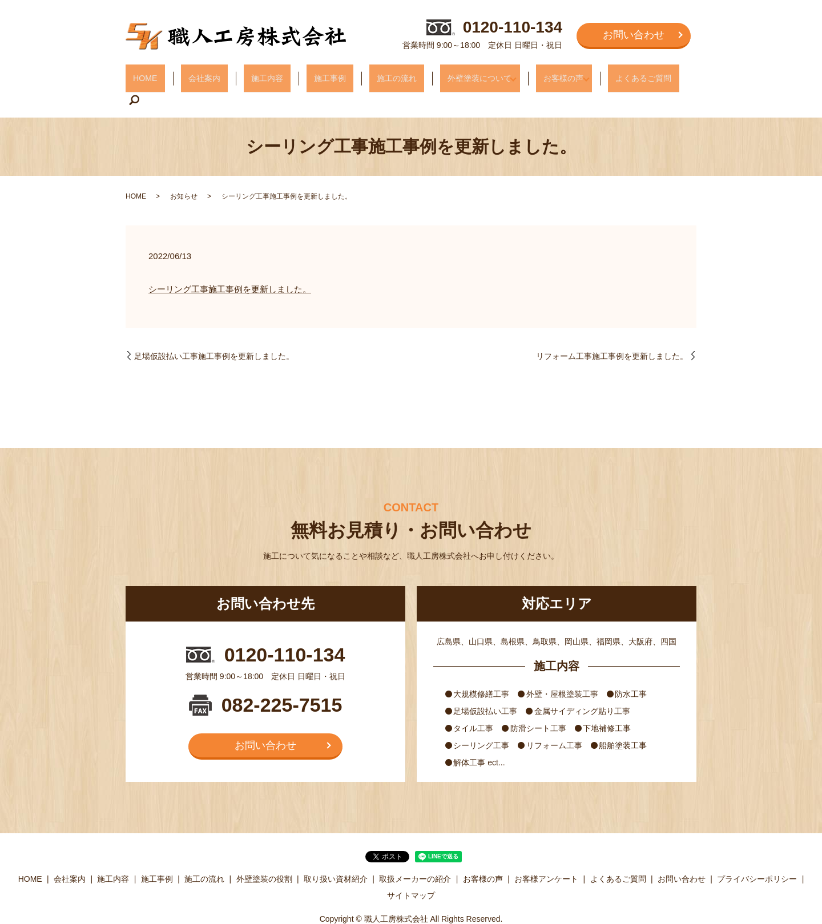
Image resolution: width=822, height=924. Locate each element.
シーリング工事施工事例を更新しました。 (229, 264)
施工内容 (261, 73)
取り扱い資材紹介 (336, 853)
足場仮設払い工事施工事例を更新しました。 (214, 331)
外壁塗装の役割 (264, 853)
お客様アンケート (546, 853)
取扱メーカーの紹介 (415, 853)
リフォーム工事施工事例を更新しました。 (612, 331)
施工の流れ (379, 73)
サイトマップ (411, 870)
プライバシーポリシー (757, 853)
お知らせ (184, 172)
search (679, 74)
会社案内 (204, 73)
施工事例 (318, 73)
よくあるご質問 (629, 73)
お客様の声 (545, 73)
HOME (151, 73)
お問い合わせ (633, 35)
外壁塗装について (458, 73)
